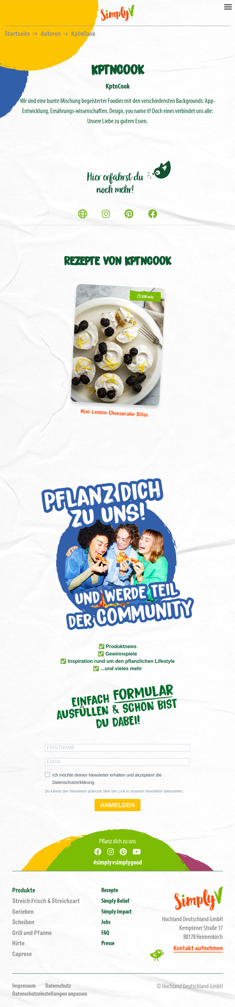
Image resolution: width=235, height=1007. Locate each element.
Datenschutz (58, 986)
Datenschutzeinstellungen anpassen (49, 994)
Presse (107, 943)
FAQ (105, 933)
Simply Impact (116, 912)
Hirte (18, 943)
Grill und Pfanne (32, 933)
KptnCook (83, 34)
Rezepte (109, 890)
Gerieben (23, 912)
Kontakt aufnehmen (198, 948)
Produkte (23, 890)
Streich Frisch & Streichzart (46, 901)
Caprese (22, 954)
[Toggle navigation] (228, 6)
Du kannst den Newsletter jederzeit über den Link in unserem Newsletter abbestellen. (114, 791)
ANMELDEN (117, 805)
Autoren (51, 34)
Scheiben (23, 922)
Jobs (105, 922)
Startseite (18, 34)
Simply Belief (115, 901)
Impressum (24, 986)
